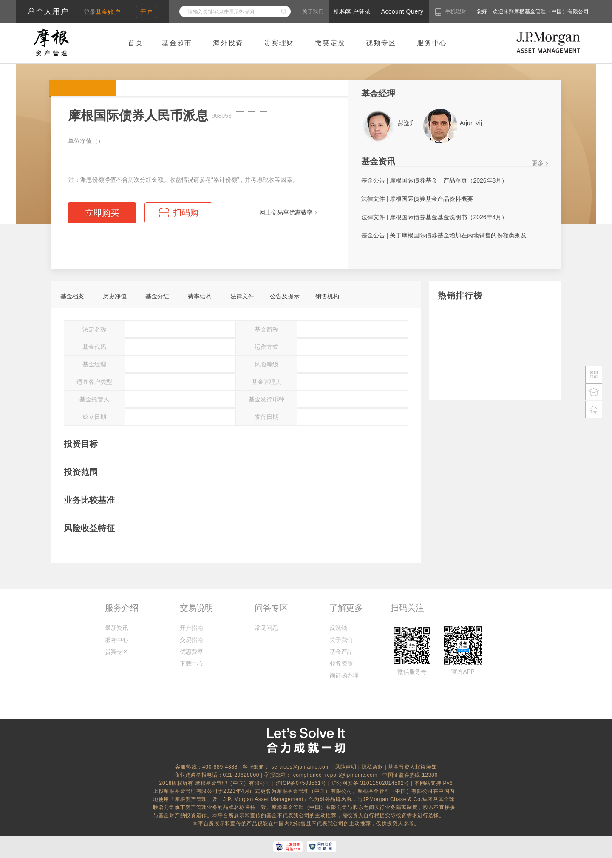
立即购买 (102, 212)
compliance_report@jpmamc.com (336, 775)
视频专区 (381, 42)
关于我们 (312, 11)
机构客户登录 (352, 11)
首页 (135, 42)
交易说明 (196, 607)
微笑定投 (330, 42)
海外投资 (228, 42)
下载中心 (191, 663)
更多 (538, 163)
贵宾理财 (279, 42)
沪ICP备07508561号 (302, 783)
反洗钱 (338, 627)
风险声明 (346, 767)
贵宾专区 (116, 651)
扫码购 (185, 212)
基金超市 (177, 42)
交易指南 (191, 639)
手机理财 (456, 11)
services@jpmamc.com (300, 767)
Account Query (402, 11)
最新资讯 (116, 627)
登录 (102, 12)
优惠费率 (191, 651)
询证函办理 (343, 675)
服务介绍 (121, 607)
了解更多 (346, 607)
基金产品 (341, 651)
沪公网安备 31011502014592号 (371, 783)
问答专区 (271, 607)
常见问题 (266, 627)
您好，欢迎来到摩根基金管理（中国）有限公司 (506, 11)
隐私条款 (372, 767)
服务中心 (432, 42)
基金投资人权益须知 (412, 767)
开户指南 (191, 627)
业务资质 (341, 663)
